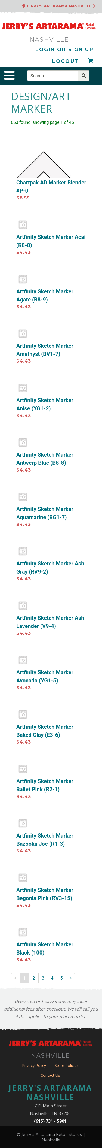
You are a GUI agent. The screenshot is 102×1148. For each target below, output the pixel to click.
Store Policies (67, 1065)
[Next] (70, 978)
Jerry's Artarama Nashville (58, 6)
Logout (65, 61)
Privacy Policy (34, 1065)
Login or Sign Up (64, 50)
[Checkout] (90, 61)
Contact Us (50, 1075)
